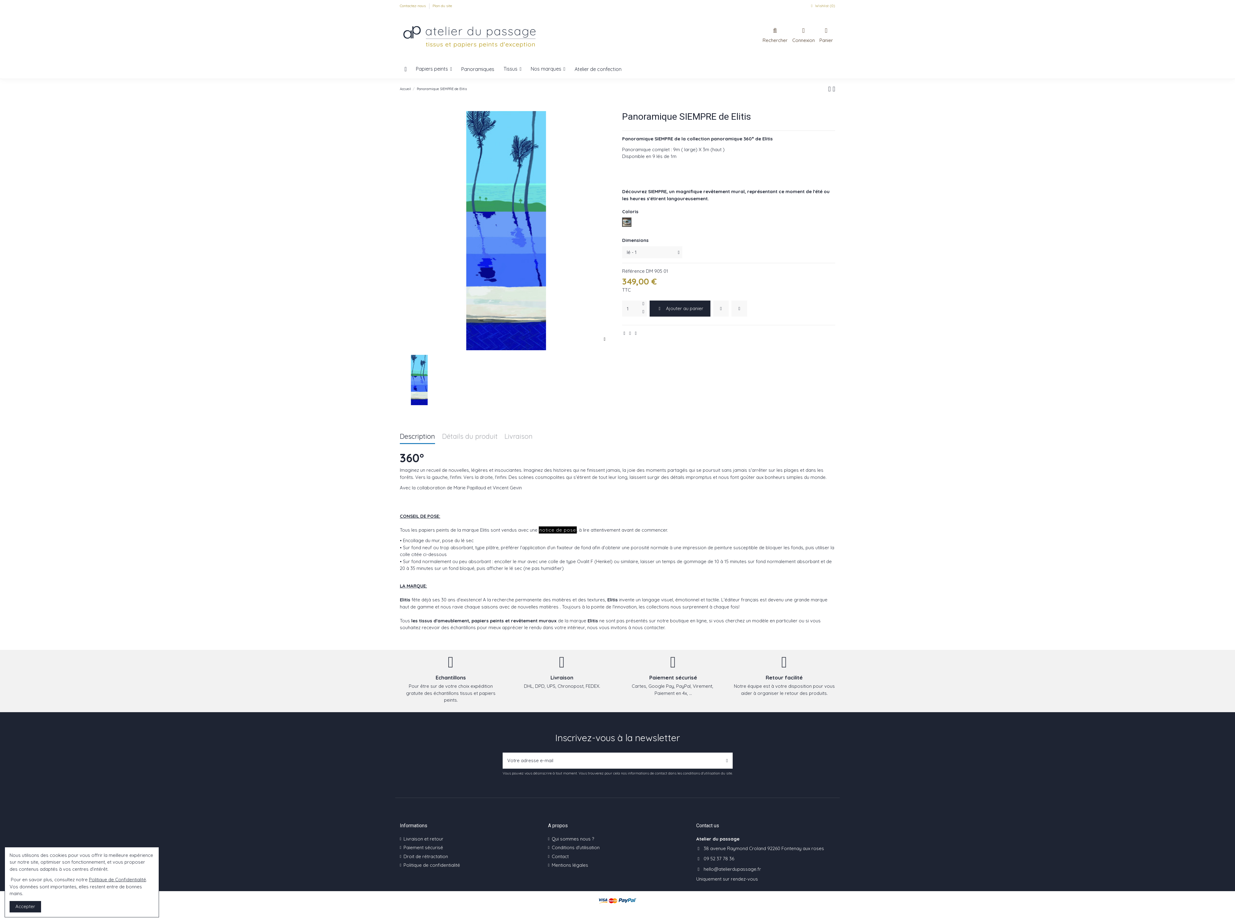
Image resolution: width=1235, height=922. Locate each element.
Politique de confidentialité (432, 865)
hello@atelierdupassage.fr (732, 869)
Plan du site (442, 5)
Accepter (25, 906)
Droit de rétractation (426, 856)
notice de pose (557, 530)
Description (417, 437)
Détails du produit (470, 437)
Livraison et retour (423, 839)
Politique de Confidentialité (117, 880)
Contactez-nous (413, 5)
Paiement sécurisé (423, 847)
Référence (633, 271)
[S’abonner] (727, 761)
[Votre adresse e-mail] (612, 761)
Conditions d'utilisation (576, 847)
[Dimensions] (652, 252)
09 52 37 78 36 (719, 859)
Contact (560, 856)
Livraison (518, 437)
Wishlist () (822, 5)
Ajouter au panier (680, 308)
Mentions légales (570, 865)
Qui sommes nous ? (573, 839)
